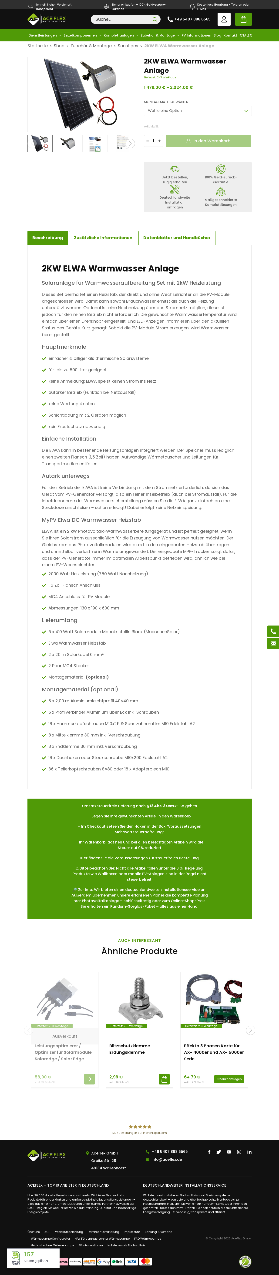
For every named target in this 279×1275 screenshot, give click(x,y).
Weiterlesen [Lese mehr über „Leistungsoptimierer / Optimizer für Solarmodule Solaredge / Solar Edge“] (89, 1079)
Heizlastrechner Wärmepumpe (52, 1245)
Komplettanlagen (119, 35)
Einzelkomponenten (80, 35)
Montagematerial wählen (166, 102)
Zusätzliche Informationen (103, 238)
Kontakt (230, 35)
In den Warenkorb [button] (164, 1079)
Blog (217, 35)
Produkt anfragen (229, 1079)
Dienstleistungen (43, 35)
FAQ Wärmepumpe (147, 1239)
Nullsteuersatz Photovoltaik (126, 1245)
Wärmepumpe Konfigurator (50, 1239)
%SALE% (245, 35)
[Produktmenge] (153, 141)
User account (224, 19)
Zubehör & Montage (158, 35)
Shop (59, 46)
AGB (47, 1232)
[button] (130, 143)
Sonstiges (128, 46)
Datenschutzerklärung (103, 1232)
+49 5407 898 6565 (193, 19)
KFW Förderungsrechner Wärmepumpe (102, 1239)
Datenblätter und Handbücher (177, 238)
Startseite (37, 46)
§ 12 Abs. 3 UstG (161, 806)
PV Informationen (196, 35)
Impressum (132, 1232)
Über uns (33, 1232)
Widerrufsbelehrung (69, 1232)
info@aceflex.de (166, 1159)
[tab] (103, 238)
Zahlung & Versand (158, 1232)
